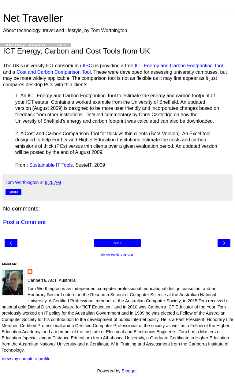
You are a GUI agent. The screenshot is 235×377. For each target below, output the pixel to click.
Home (117, 243)
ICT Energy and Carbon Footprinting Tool (179, 65)
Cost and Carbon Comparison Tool (54, 72)
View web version (117, 254)
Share (13, 192)
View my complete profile (26, 358)
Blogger (129, 370)
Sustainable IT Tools (51, 165)
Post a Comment (24, 222)
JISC (87, 65)
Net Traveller (33, 18)
